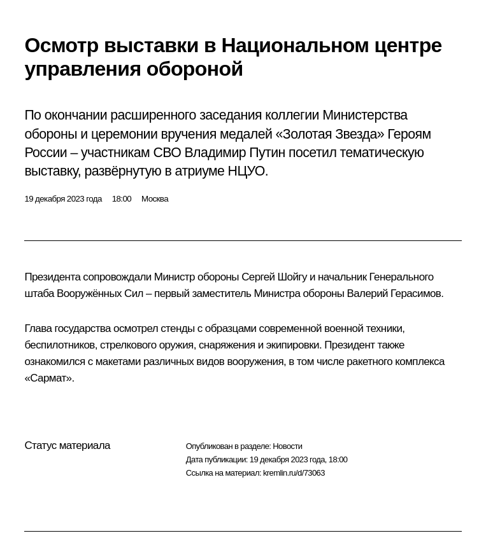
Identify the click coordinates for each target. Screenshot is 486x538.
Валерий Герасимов (394, 293)
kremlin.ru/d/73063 (294, 473)
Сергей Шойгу (274, 277)
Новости (287, 446)
